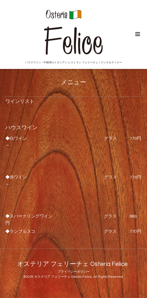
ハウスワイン (21, 127)
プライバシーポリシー (74, 271)
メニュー (73, 82)
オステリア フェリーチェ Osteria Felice (72, 264)
